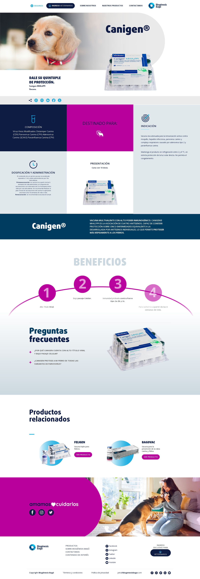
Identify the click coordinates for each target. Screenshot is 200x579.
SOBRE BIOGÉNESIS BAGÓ (77, 548)
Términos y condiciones (73, 572)
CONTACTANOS (136, 5)
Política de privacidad (100, 572)
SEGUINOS (36, 5)
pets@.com (130, 572)
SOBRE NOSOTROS (88, 5)
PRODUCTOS (71, 545)
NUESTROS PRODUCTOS (112, 5)
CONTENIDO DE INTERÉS (77, 555)
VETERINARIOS (60, 5)
